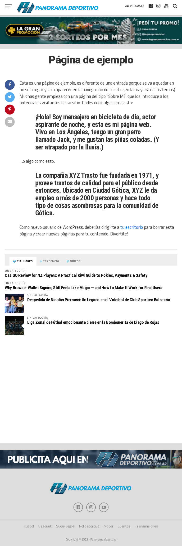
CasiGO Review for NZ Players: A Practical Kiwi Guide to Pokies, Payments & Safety (76, 275)
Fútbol (29, 526)
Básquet (45, 526)
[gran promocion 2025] (91, 30)
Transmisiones (146, 526)
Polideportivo (89, 526)
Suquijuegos (65, 526)
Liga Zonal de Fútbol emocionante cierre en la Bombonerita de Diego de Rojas (93, 322)
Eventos (124, 526)
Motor (108, 526)
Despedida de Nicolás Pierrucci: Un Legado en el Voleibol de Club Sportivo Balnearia (98, 299)
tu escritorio (131, 227)
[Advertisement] (91, 351)
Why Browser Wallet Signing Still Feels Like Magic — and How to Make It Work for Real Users (83, 287)
